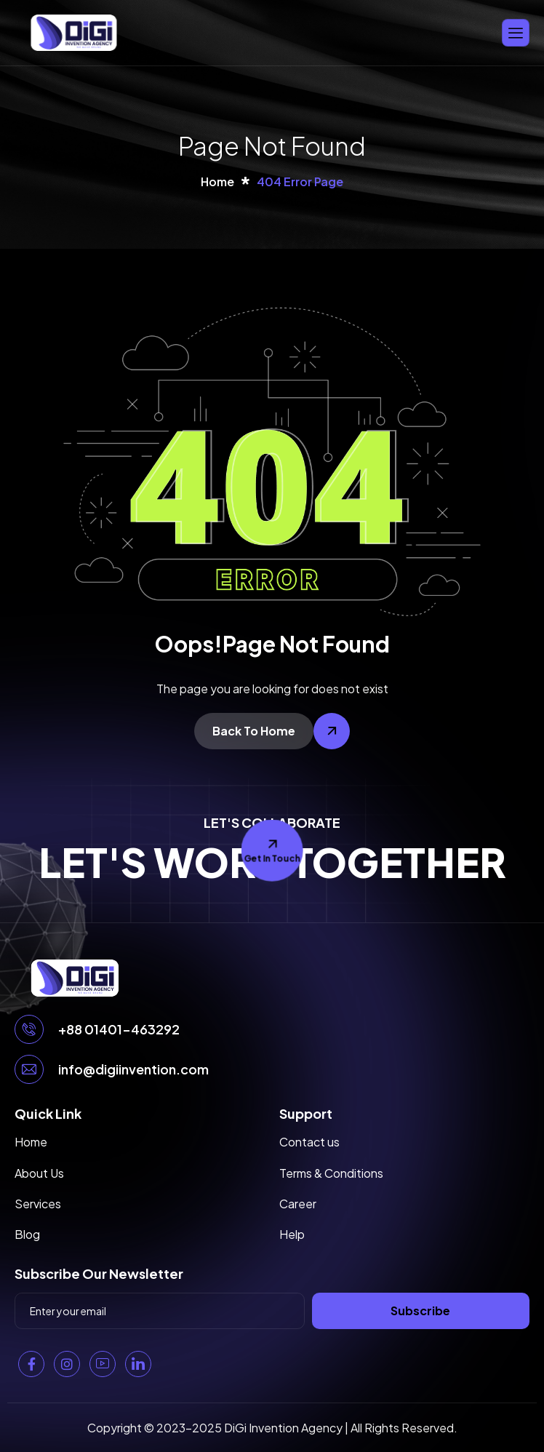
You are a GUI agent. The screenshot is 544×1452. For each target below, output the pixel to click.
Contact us (309, 1141)
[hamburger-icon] (515, 32)
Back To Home (253, 730)
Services (38, 1203)
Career (297, 1203)
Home (31, 1141)
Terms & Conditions (331, 1173)
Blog (27, 1234)
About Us (39, 1173)
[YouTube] (102, 1364)
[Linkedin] (138, 1364)
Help (292, 1234)
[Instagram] (67, 1364)
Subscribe (420, 1310)
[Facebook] (31, 1364)
